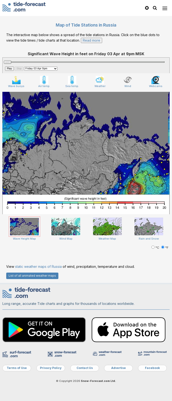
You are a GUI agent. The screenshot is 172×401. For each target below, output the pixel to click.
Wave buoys (16, 82)
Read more (91, 40)
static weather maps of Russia (38, 266)
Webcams (155, 82)
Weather (99, 82)
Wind (128, 82)
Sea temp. (72, 82)
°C (155, 247)
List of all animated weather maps (32, 275)
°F (164, 247)
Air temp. (44, 82)
